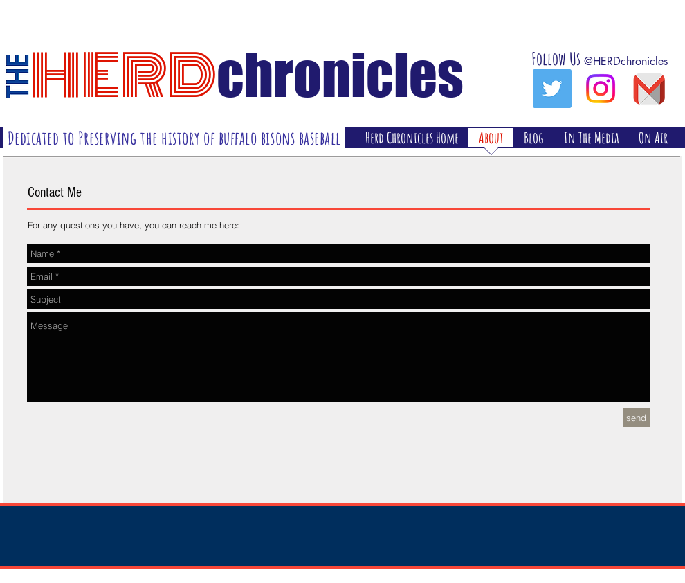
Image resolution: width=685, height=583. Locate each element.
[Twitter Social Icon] (552, 88)
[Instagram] (600, 88)
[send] (636, 417)
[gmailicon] (649, 88)
